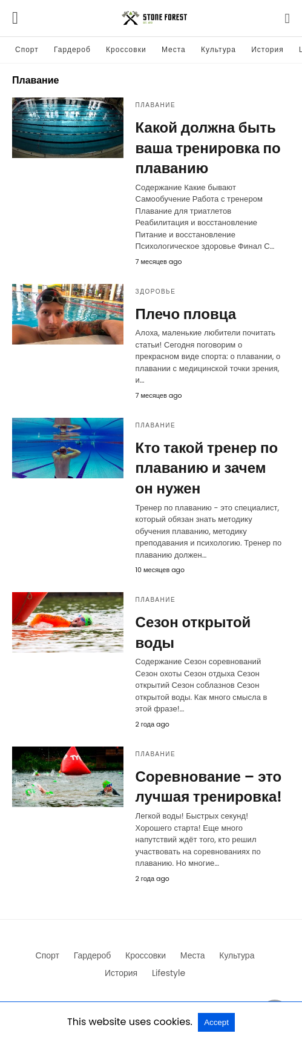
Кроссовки (126, 49)
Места (174, 49)
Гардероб (72, 49)
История (267, 49)
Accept (216, 1022)
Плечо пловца (186, 314)
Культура (218, 49)
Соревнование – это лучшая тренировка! (209, 787)
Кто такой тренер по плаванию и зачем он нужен (207, 468)
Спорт (27, 49)
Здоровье (156, 291)
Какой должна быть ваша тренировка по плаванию (208, 147)
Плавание (156, 105)
